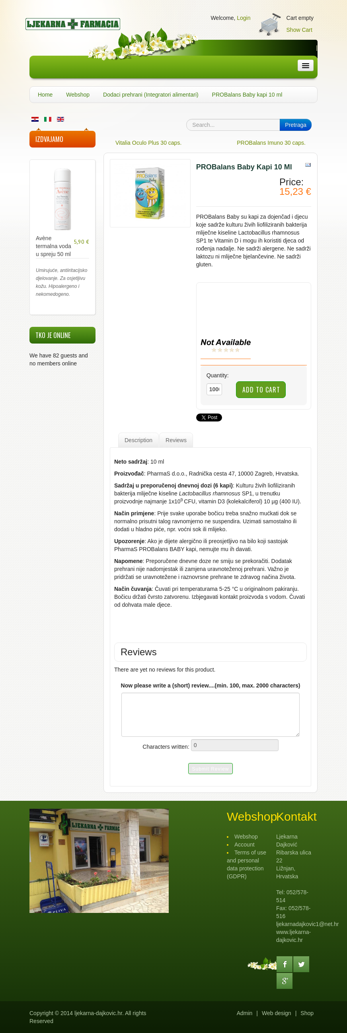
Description (138, 440)
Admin (245, 1013)
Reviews (176, 440)
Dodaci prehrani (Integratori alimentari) (151, 94)
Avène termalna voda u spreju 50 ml (53, 246)
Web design (276, 1013)
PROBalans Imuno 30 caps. (271, 143)
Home (45, 94)
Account (244, 844)
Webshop (78, 94)
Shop (307, 1013)
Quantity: (218, 375)
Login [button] (243, 18)
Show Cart (299, 30)
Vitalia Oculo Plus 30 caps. (148, 143)
